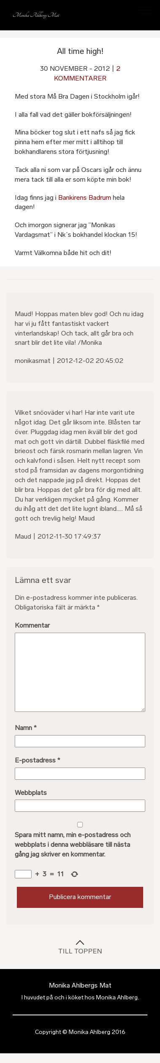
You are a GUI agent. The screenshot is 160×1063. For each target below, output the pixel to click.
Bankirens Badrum (84, 197)
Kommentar (32, 625)
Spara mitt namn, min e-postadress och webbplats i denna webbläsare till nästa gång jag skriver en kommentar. (73, 844)
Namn (26, 728)
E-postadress (37, 760)
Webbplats (31, 793)
